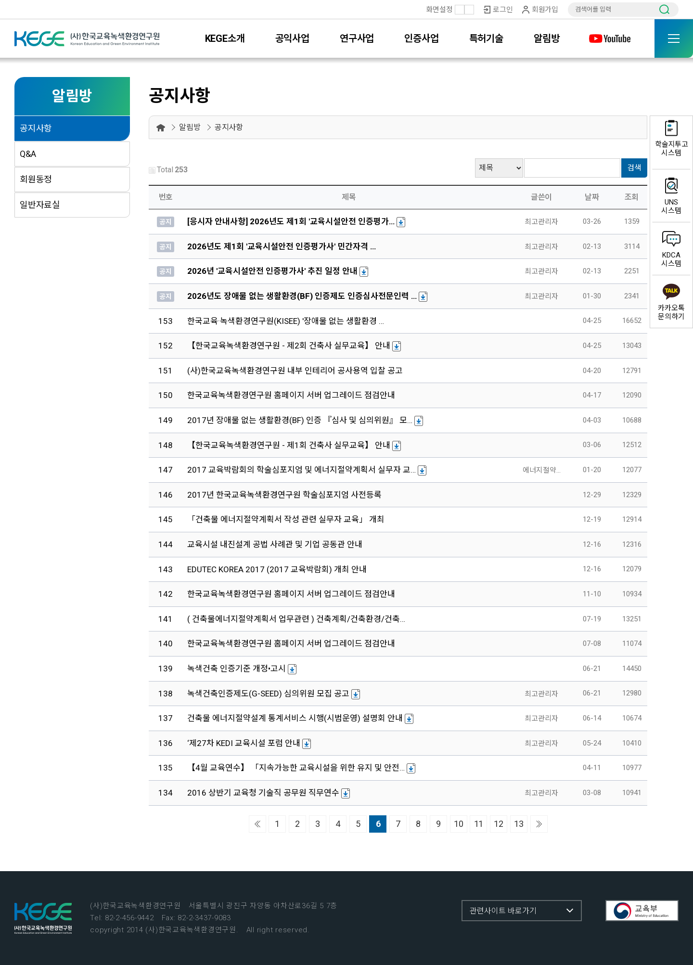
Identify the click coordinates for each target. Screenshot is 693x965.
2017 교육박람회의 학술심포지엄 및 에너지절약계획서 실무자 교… (301, 470)
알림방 (546, 38)
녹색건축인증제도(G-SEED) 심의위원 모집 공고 (268, 693)
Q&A (28, 154)
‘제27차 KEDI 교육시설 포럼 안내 (243, 743)
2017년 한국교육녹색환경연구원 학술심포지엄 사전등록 (284, 495)
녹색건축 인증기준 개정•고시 (236, 668)
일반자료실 (40, 205)
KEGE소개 (225, 38)
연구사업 (357, 38)
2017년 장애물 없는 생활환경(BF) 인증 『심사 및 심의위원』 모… (299, 420)
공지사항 (36, 128)
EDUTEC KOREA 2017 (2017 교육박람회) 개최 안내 (277, 569)
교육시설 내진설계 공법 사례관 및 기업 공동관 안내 (274, 544)
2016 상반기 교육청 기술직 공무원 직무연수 (263, 793)
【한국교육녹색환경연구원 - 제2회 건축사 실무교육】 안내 (288, 345)
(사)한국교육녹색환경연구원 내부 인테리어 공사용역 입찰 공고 (295, 370)
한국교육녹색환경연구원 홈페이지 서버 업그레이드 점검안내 (291, 395)
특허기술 (486, 38)
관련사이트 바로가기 (503, 910)
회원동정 (36, 179)
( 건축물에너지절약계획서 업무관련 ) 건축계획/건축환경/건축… (296, 619)
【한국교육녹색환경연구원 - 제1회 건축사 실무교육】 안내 (288, 445)
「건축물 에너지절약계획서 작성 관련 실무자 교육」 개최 (286, 519)
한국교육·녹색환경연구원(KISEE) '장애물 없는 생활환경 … (285, 321)
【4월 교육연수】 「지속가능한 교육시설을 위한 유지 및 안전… (296, 767)
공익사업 (292, 38)
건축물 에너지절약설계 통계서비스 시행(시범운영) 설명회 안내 (295, 718)
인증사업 (421, 38)
